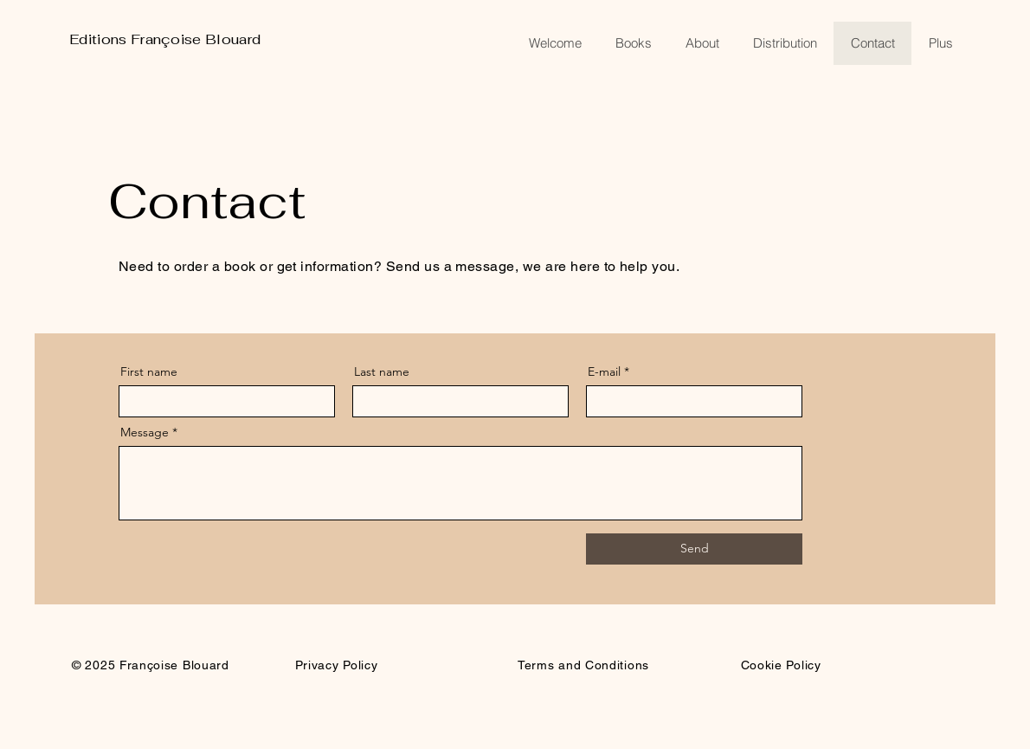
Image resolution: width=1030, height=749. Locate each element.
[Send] (694, 549)
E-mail (604, 371)
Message (144, 432)
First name (148, 371)
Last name (381, 371)
